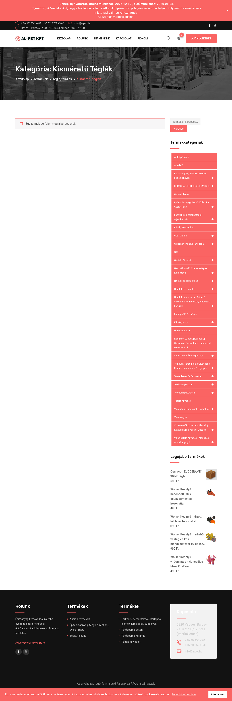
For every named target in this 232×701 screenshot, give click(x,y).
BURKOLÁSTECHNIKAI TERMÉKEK (194, 186)
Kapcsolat (123, 38)
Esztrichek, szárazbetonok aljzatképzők (194, 218)
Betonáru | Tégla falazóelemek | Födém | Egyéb (194, 176)
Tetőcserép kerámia (194, 393)
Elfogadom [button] (217, 694)
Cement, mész (181, 194)
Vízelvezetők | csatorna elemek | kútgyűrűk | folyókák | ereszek (194, 428)
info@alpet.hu (82, 23)
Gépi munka (194, 236)
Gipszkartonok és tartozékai (194, 244)
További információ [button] (184, 694)
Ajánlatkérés (201, 38)
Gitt (176, 252)
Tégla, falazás (78, 635)
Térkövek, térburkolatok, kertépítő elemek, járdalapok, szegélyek (194, 366)
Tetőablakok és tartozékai (194, 376)
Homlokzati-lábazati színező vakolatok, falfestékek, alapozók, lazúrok (194, 302)
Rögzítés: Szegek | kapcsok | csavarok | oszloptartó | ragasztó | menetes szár (192, 343)
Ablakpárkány (181, 157)
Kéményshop (194, 322)
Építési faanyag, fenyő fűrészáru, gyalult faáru (194, 205)
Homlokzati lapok (194, 289)
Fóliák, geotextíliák (184, 227)
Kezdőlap (64, 38)
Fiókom (143, 38)
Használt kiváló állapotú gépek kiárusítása (194, 271)
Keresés (179, 128)
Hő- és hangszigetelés (194, 281)
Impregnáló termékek (185, 314)
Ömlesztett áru (182, 330)
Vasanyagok (180, 417)
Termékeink (102, 38)
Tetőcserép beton (194, 384)
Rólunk (82, 38)
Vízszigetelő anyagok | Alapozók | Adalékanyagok (194, 441)
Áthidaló (178, 165)
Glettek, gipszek (194, 260)
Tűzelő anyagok (182, 400)
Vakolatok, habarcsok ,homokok (194, 409)
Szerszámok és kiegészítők (194, 355)
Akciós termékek (80, 619)
